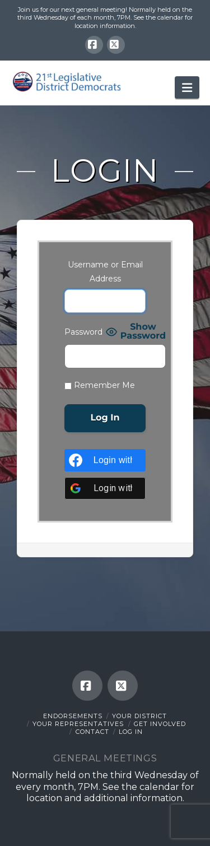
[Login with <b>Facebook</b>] (105, 460)
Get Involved (160, 724)
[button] (187, 87)
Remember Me (99, 385)
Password (83, 332)
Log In (131, 732)
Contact (92, 732)
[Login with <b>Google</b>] (105, 488)
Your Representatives (78, 724)
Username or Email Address (105, 272)
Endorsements (72, 716)
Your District (139, 716)
